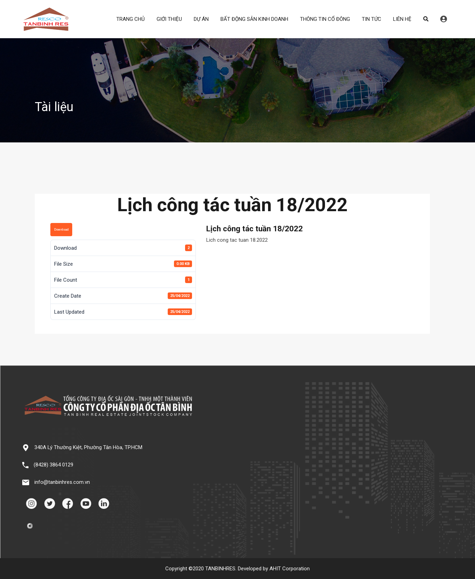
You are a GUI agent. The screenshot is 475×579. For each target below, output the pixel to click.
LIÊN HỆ (402, 19)
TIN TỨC (371, 19)
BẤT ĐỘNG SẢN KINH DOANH (254, 19)
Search (425, 19)
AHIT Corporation (289, 568)
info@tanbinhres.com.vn (62, 482)
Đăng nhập (443, 19)
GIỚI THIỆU (169, 19)
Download (61, 229)
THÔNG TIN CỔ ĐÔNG (325, 19)
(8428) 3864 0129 (53, 465)
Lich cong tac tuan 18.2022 (237, 240)
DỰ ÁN (201, 19)
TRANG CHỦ (130, 19)
